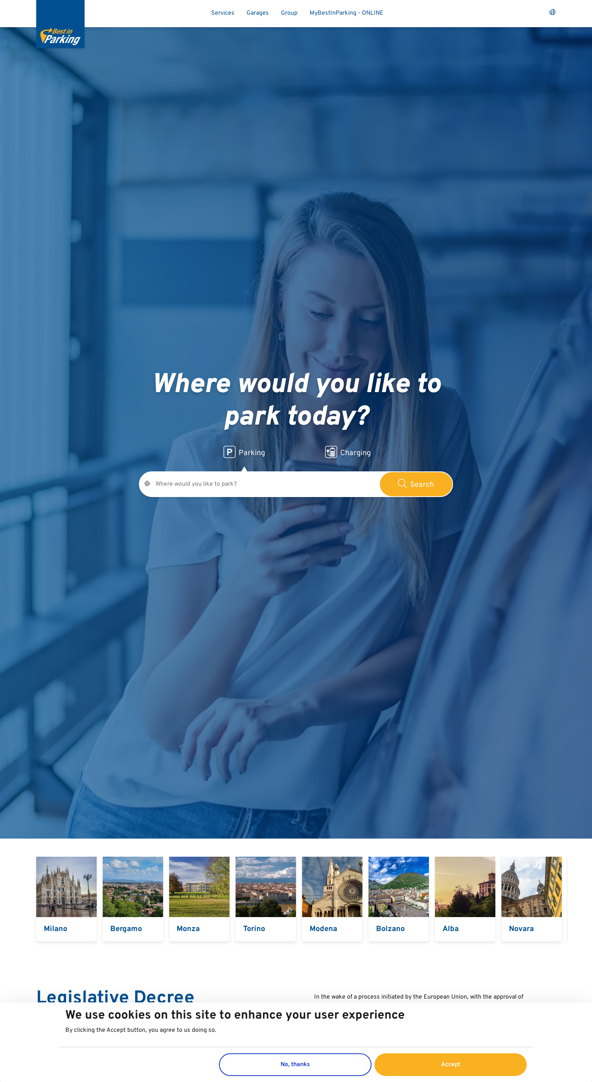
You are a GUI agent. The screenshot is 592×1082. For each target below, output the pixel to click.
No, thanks (295, 1064)
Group (289, 13)
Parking (244, 452)
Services (222, 13)
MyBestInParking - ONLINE (347, 13)
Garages (258, 13)
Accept (450, 1064)
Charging (348, 452)
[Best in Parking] (60, 24)
